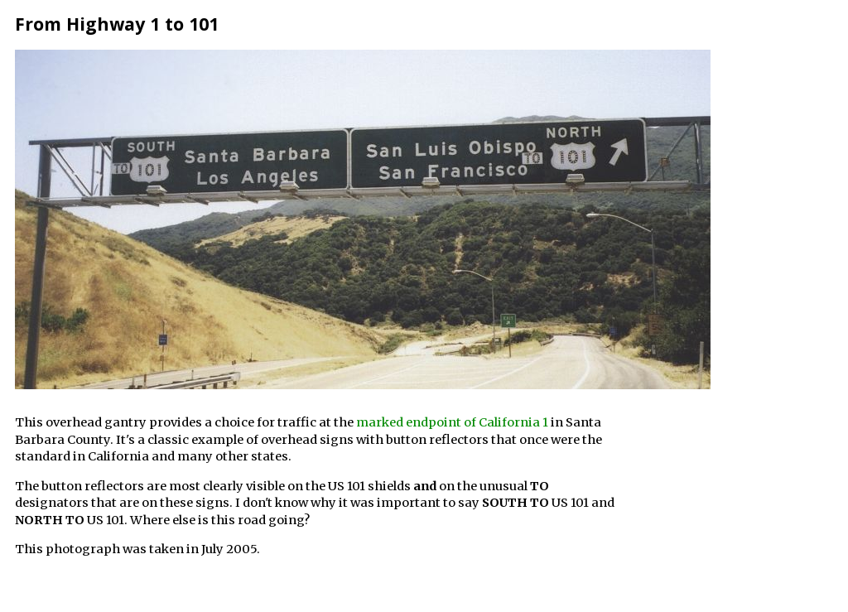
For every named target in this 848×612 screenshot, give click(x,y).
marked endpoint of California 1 (452, 422)
